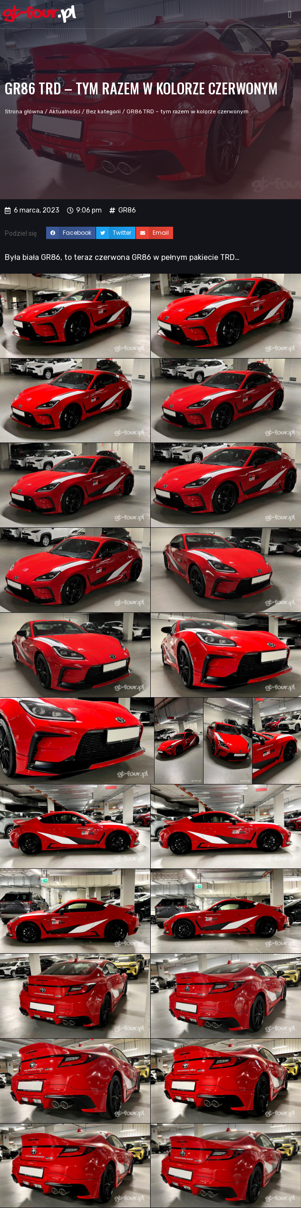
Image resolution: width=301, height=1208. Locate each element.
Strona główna (24, 111)
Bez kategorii (103, 111)
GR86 (127, 210)
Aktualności (64, 111)
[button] (290, 14)
